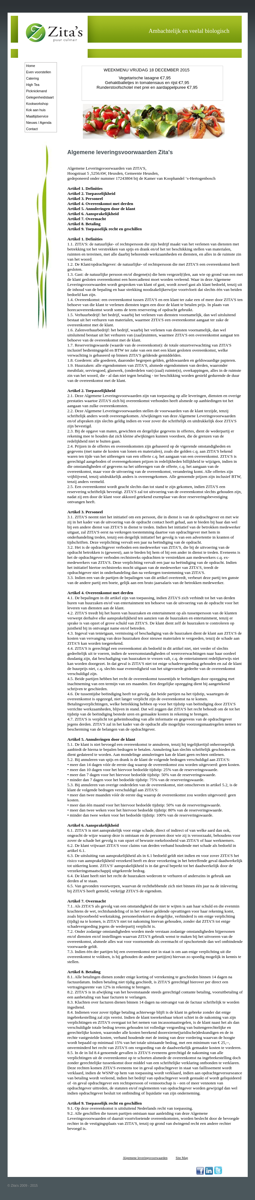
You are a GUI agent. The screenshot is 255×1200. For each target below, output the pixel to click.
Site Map (182, 1158)
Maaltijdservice (37, 116)
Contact (32, 129)
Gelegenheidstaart (40, 97)
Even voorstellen (38, 72)
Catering (32, 78)
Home (30, 66)
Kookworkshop (37, 104)
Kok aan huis (36, 110)
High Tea (33, 85)
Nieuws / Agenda (39, 122)
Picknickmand (36, 91)
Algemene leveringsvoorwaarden (145, 1158)
